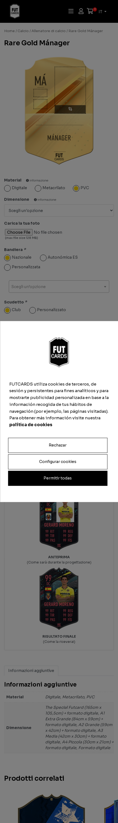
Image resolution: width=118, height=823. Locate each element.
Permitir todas (58, 478)
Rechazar (58, 445)
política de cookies (30, 424)
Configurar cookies (57, 461)
